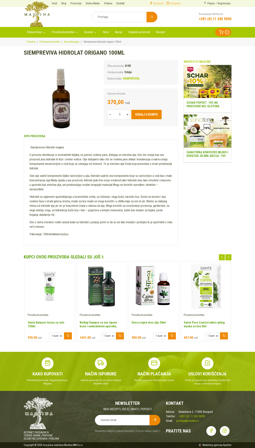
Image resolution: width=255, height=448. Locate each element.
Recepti (160, 32)
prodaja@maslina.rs (187, 421)
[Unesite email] (122, 420)
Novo (106, 32)
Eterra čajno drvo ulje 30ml (149, 322)
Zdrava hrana (34, 32)
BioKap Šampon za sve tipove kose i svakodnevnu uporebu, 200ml (98, 326)
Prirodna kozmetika (62, 32)
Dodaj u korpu (146, 114)
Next (228, 257)
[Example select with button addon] (56, 335)
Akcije (118, 32)
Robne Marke (93, 3)
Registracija (224, 3)
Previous (222, 257)
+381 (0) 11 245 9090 (215, 19)
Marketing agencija (212, 445)
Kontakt (121, 3)
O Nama (108, 3)
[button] (223, 32)
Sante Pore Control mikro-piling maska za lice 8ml (204, 324)
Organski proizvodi (139, 32)
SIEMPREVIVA (131, 78)
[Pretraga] (119, 17)
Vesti (54, 3)
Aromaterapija (71, 41)
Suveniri (88, 32)
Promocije (76, 3)
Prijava (211, 3)
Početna (31, 41)
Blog (64, 3)
